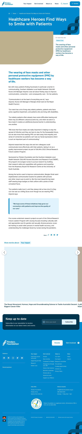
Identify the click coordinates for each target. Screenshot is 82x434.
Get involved (46, 354)
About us (57, 354)
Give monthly (46, 359)
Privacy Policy (58, 371)
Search (69, 359)
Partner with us (47, 373)
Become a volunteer (48, 370)
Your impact (25, 243)
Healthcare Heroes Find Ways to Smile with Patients (34, 13)
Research (33, 363)
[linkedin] (4, 357)
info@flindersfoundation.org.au (65, 389)
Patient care (34, 365)
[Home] (9, 13)
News (57, 4)
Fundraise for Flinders (48, 361)
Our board (57, 359)
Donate (75, 3)
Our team (57, 356)
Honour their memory (48, 368)
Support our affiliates (48, 377)
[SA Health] (5, 372)
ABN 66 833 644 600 (50, 417)
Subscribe (69, 322)
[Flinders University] (5, 379)
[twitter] (17, 357)
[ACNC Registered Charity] (36, 409)
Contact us (58, 368)
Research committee (60, 361)
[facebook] (8, 357)
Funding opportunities (60, 366)
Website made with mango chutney (65, 417)
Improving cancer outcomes (35, 357)
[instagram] (13, 357)
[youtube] (21, 357)
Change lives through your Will (48, 364)
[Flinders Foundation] (7, 3)
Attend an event (47, 375)
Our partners (58, 364)
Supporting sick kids (36, 360)
